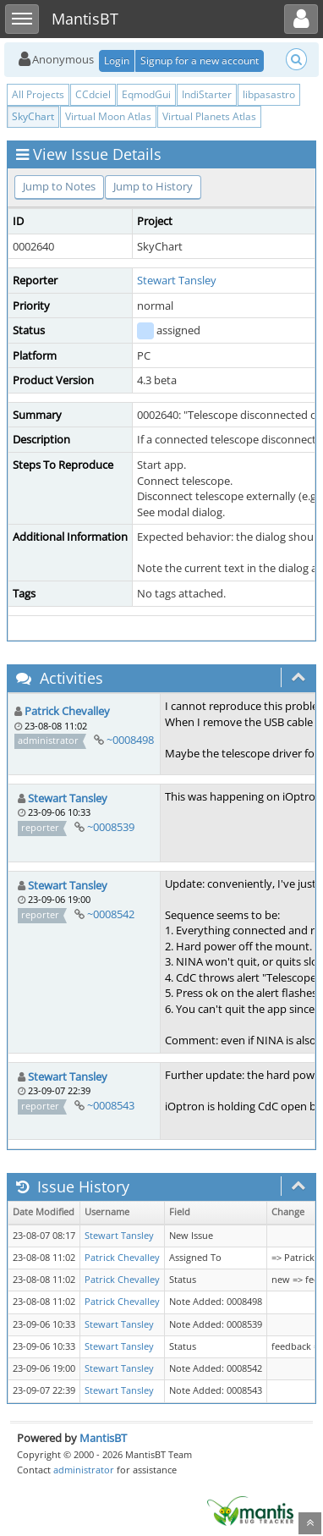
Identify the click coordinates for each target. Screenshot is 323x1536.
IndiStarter (207, 94)
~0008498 (130, 739)
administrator (83, 1469)
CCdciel (93, 94)
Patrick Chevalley (67, 710)
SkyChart (33, 116)
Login (116, 60)
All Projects (38, 94)
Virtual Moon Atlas (108, 116)
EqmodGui (146, 94)
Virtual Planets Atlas (209, 116)
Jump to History (153, 186)
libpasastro (269, 94)
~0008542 (110, 914)
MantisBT (103, 1437)
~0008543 (110, 1105)
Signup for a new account (199, 60)
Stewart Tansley (176, 280)
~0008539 (110, 826)
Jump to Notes (59, 186)
